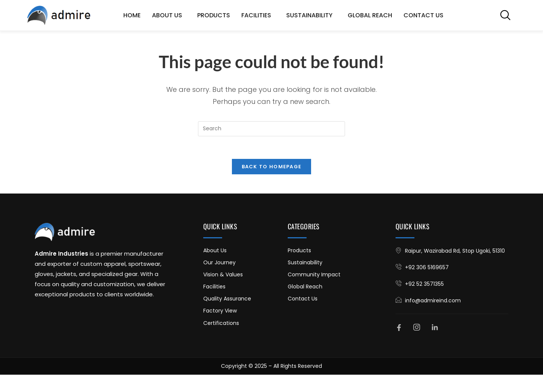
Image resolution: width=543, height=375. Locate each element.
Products (213, 15)
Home (132, 15)
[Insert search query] (271, 128)
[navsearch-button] (505, 15)
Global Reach (370, 15)
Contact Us (423, 15)
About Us (169, 15)
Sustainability (311, 15)
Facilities (258, 15)
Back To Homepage (272, 167)
